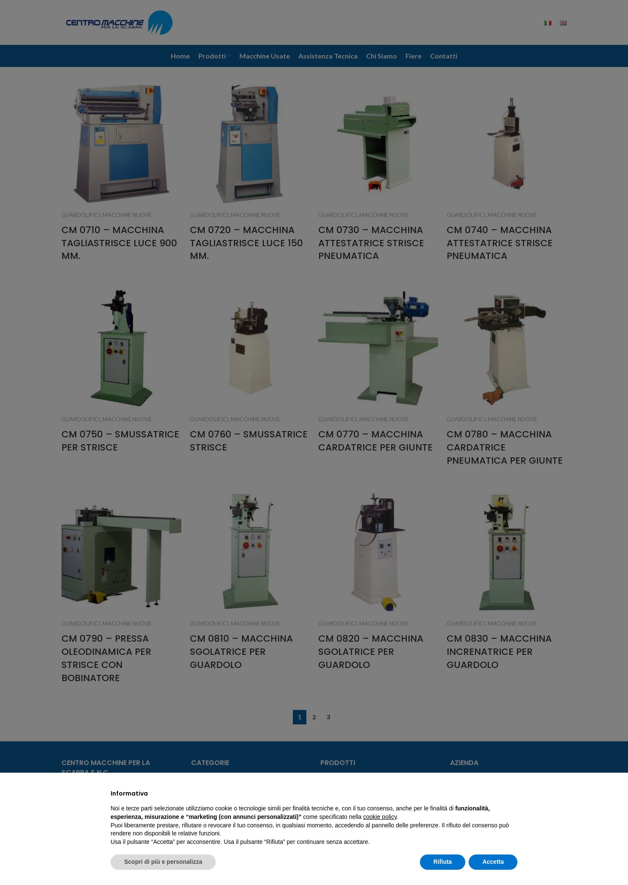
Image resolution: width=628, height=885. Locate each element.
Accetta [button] (493, 861)
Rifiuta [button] (442, 861)
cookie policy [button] (380, 816)
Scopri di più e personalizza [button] (163, 861)
